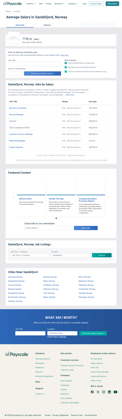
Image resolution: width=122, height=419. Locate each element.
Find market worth (106, 25)
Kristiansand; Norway (16, 297)
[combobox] (62, 333)
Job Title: (12, 60)
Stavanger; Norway (86, 297)
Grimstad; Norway (15, 277)
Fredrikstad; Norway (87, 289)
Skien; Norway (49, 281)
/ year (35, 39)
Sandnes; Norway (15, 301)
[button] (20, 25)
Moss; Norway (85, 277)
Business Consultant (17, 108)
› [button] (108, 196)
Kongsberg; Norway (16, 293)
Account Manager (16, 114)
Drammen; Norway (50, 289)
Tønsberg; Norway (86, 285)
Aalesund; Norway (86, 281)
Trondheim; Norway (51, 285)
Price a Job (87, 25)
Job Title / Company (18, 252)
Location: (51, 329)
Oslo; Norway (48, 293)
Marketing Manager (17, 141)
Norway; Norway (50, 277)
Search (102, 255)
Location (54, 252)
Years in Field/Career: (17, 69)
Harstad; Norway (85, 293)
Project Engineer (16, 147)
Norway (8, 11)
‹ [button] (13, 196)
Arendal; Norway (14, 289)
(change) (62, 337)
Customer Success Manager (21, 134)
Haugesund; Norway (16, 281)
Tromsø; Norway (14, 285)
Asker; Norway (49, 297)
